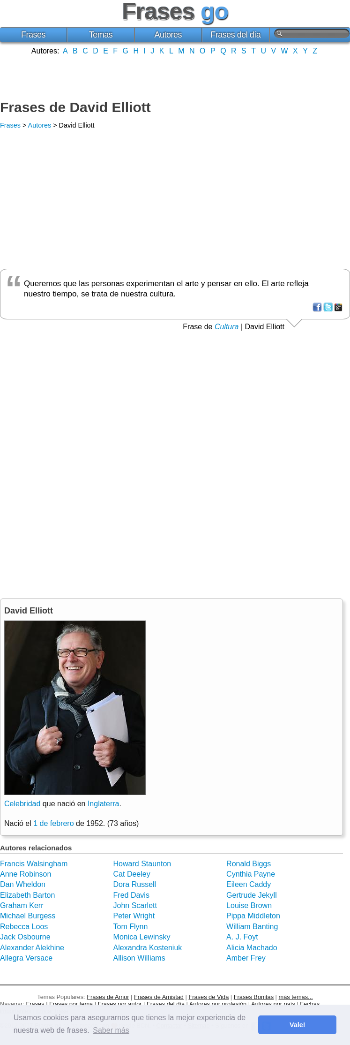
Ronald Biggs (248, 864)
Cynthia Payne (250, 874)
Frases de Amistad (159, 996)
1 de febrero (53, 823)
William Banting (252, 927)
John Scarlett (135, 905)
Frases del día (235, 34)
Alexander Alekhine (32, 948)
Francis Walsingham (33, 864)
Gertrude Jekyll (251, 895)
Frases (33, 34)
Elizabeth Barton (27, 895)
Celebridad (22, 804)
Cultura (227, 327)
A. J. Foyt (242, 937)
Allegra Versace (26, 958)
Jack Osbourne (25, 937)
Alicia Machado (251, 948)
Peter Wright (134, 916)
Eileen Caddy (248, 884)
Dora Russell (134, 884)
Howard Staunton (142, 864)
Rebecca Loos (24, 927)
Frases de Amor (108, 996)
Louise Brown (249, 905)
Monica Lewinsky (142, 937)
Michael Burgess (27, 916)
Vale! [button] (297, 1025)
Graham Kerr (21, 905)
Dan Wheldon (22, 884)
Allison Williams (139, 958)
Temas (101, 34)
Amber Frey (246, 958)
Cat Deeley (131, 874)
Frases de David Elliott (75, 107)
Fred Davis (131, 895)
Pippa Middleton (253, 916)
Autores (168, 34)
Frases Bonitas (254, 996)
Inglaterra (103, 804)
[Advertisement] (175, 76)
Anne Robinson (25, 874)
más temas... (296, 996)
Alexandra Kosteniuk (147, 948)
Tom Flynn (130, 927)
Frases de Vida (208, 996)
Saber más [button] (111, 1030)
